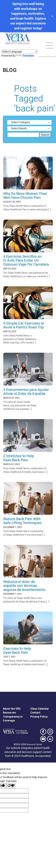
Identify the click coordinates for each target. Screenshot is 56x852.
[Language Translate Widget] (19, 51)
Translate (25, 55)
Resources (9, 712)
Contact (35, 712)
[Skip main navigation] (49, 45)
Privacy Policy (39, 716)
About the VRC (12, 708)
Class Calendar (39, 708)
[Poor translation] (11, 785)
